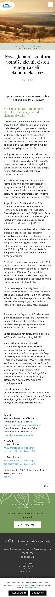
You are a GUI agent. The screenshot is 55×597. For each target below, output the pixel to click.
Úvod (24, 46)
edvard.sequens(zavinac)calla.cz (19, 434)
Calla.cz (16, 46)
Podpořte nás (27, 571)
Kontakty (28, 563)
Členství (27, 568)
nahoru (7, 476)
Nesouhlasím (18, 593)
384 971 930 (27, 553)
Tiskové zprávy (35, 46)
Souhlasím (38, 593)
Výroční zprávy (27, 566)
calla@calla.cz (27, 556)
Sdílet (45, 486)
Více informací (31, 587)
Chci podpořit (27, 524)
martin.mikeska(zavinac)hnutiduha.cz (22, 424)
